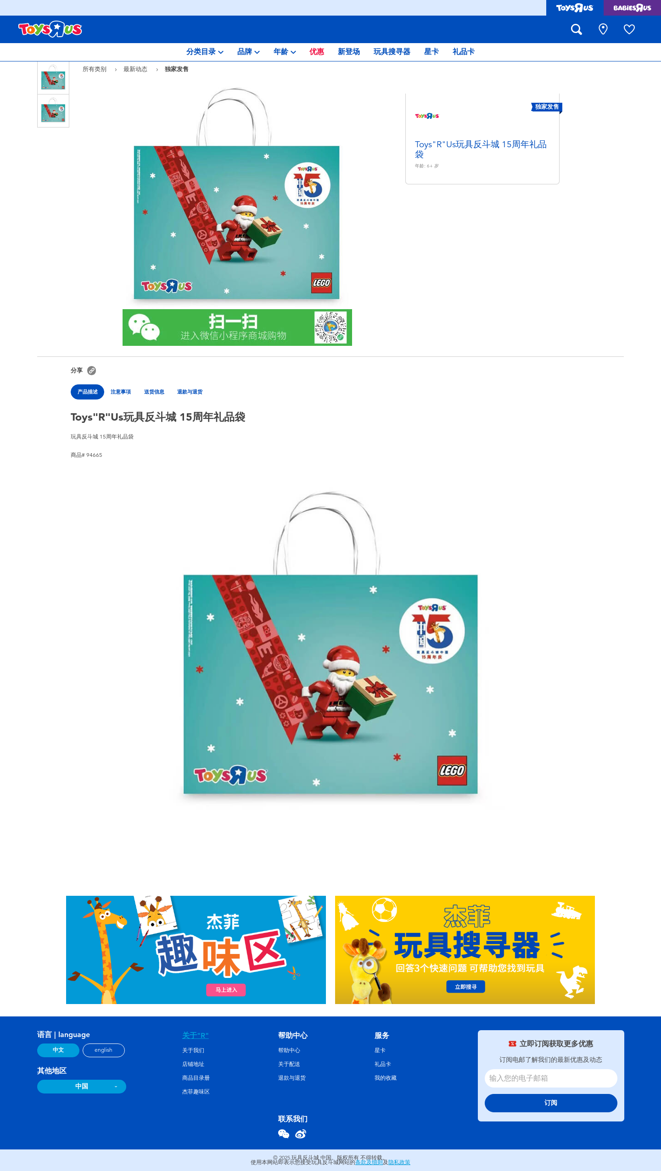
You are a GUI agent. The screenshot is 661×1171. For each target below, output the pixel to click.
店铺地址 (193, 1064)
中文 (58, 1050)
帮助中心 (289, 1050)
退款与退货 (292, 1078)
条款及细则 (369, 1162)
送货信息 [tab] (154, 391)
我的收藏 (386, 1078)
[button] (91, 370)
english (103, 1050)
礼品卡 (383, 1064)
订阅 (550, 1103)
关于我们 (193, 1050)
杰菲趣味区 (196, 1091)
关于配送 (289, 1064)
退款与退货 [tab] (189, 391)
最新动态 (136, 69)
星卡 (380, 1050)
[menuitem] (204, 52)
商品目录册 (196, 1078)
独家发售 (177, 68)
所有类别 (95, 69)
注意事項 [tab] (121, 391)
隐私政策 (399, 1162)
